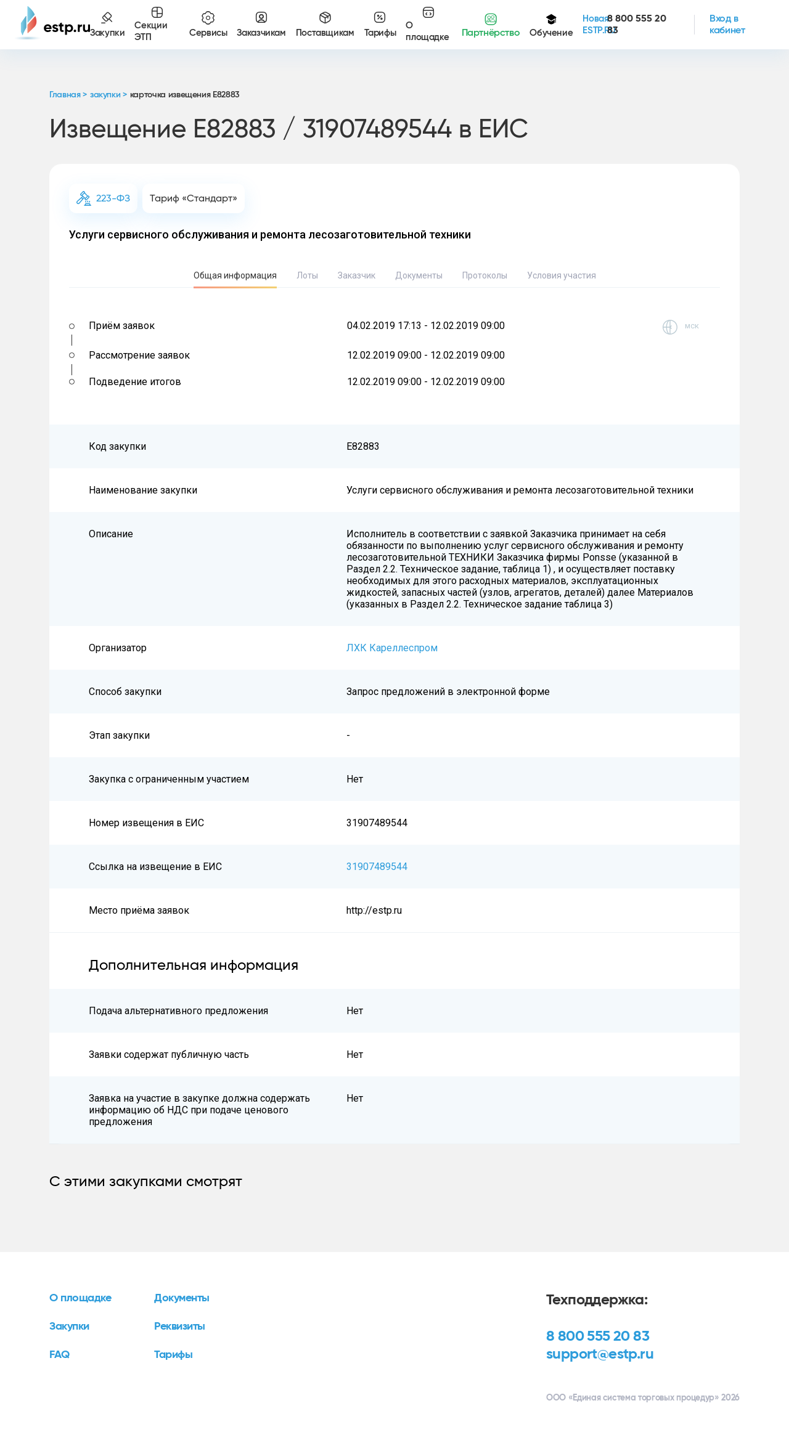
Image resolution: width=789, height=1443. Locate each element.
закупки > (108, 95)
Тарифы (173, 1354)
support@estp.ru (599, 1354)
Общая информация (235, 275)
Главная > (68, 95)
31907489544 (376, 866)
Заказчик (356, 275)
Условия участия (561, 275)
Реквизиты (179, 1326)
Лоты (307, 275)
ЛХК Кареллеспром (392, 648)
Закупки (69, 1326)
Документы (419, 275)
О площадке (80, 1298)
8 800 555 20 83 (597, 1336)
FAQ (59, 1354)
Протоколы (484, 275)
